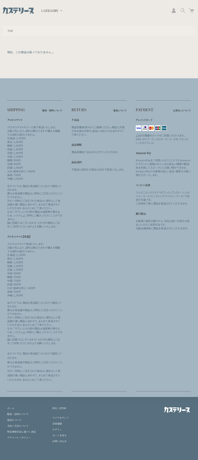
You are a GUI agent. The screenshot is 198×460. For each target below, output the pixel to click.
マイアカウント (60, 417)
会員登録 (57, 423)
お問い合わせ (59, 441)
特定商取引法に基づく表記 (21, 431)
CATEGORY (49, 10)
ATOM (62, 408)
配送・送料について (18, 414)
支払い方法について (18, 425)
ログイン (57, 429)
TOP (10, 31)
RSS (54, 408)
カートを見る (59, 435)
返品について (14, 420)
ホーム (10, 408)
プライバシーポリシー (19, 437)
